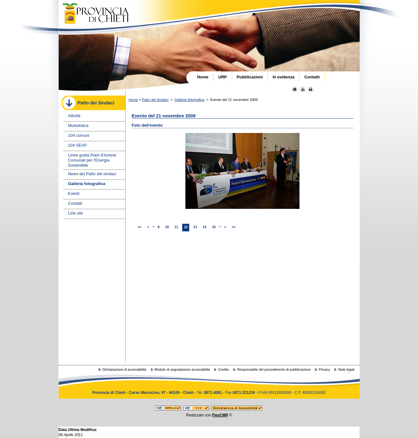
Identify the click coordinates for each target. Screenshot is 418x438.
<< (140, 227)
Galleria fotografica (189, 100)
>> (233, 227)
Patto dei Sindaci (155, 100)
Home (133, 100)
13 (195, 227)
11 (176, 227)
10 (167, 227)
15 (214, 227)
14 (204, 227)
